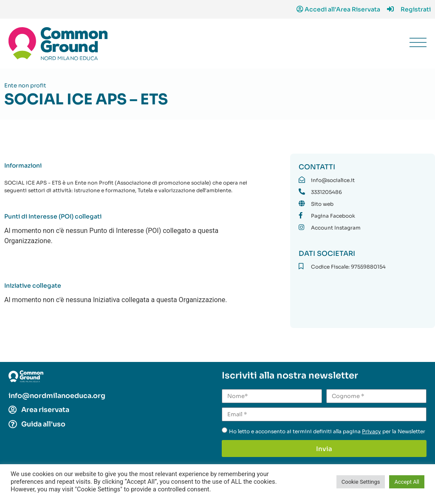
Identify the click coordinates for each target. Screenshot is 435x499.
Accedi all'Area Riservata (342, 9)
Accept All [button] (406, 482)
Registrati (416, 9)
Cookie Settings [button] (361, 482)
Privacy (371, 431)
